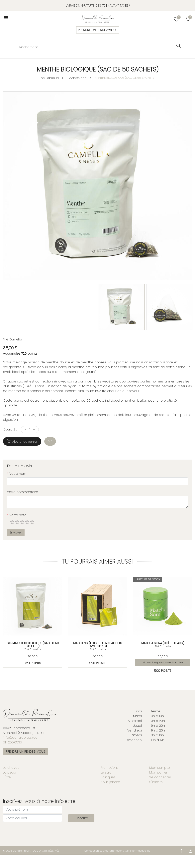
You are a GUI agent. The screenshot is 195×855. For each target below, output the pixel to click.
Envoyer (16, 532)
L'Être (7, 777)
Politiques (108, 777)
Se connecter (160, 777)
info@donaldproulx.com (22, 737)
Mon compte (159, 767)
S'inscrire (156, 782)
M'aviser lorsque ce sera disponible (162, 662)
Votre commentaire (22, 492)
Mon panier (158, 772)
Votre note (17, 515)
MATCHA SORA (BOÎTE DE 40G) (162, 643)
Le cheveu (11, 767)
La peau (9, 772)
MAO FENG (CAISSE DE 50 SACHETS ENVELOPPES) (97, 644)
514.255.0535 (12, 742)
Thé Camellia (49, 78)
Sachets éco (76, 78)
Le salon (107, 772)
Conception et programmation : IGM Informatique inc (117, 851)
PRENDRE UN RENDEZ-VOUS (97, 30)
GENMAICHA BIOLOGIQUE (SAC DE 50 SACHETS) (32, 644)
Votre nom (16, 473)
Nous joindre (110, 782)
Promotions (109, 767)
